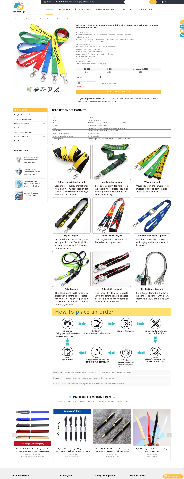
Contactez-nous (146, 9)
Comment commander (106, 9)
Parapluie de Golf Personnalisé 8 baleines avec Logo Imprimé (32, 171)
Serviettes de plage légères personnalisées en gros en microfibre (32, 183)
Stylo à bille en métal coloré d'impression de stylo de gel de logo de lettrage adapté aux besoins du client (32, 450)
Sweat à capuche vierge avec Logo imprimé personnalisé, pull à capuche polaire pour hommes (93, 384)
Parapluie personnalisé (22, 115)
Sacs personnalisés (20, 128)
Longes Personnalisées (107, 372)
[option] (43, 54)
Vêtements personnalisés (23, 132)
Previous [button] (14, 435)
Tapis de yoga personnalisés (24, 141)
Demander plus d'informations (118, 92)
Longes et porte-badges (29, 19)
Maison (49, 9)
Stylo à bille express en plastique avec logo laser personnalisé (152, 450)
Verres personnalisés (21, 123)
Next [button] (169, 435)
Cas (132, 9)
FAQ (123, 9)
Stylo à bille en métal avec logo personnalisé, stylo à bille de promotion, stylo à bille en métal (112, 450)
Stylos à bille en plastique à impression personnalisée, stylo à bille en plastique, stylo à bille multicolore (72, 450)
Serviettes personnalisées (23, 119)
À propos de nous (83, 9)
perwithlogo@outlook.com (82, 2)
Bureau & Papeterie (21, 137)
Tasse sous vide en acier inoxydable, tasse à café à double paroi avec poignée (90, 378)
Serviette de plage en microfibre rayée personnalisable (31, 195)
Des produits (64, 9)
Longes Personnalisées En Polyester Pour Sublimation (81, 372)
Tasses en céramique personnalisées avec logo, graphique (31, 159)
